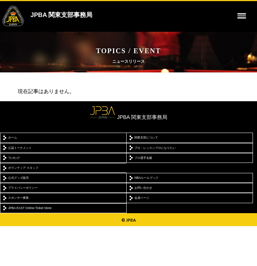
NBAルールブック (146, 178)
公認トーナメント (20, 148)
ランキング (13, 158)
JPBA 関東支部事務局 (62, 14)
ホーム (12, 137)
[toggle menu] (242, 16)
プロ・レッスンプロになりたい (155, 148)
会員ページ (141, 198)
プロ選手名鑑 (143, 158)
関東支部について (146, 137)
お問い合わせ (143, 188)
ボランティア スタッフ (23, 168)
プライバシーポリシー (23, 188)
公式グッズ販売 (18, 178)
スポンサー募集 (18, 198)
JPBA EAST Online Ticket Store (30, 208)
